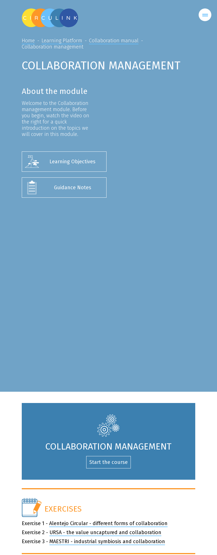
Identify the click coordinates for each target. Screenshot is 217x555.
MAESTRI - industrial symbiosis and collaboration (107, 541)
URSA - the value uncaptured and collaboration (105, 532)
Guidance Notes (72, 187)
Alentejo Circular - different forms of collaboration (108, 523)
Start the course (108, 462)
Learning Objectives (72, 161)
